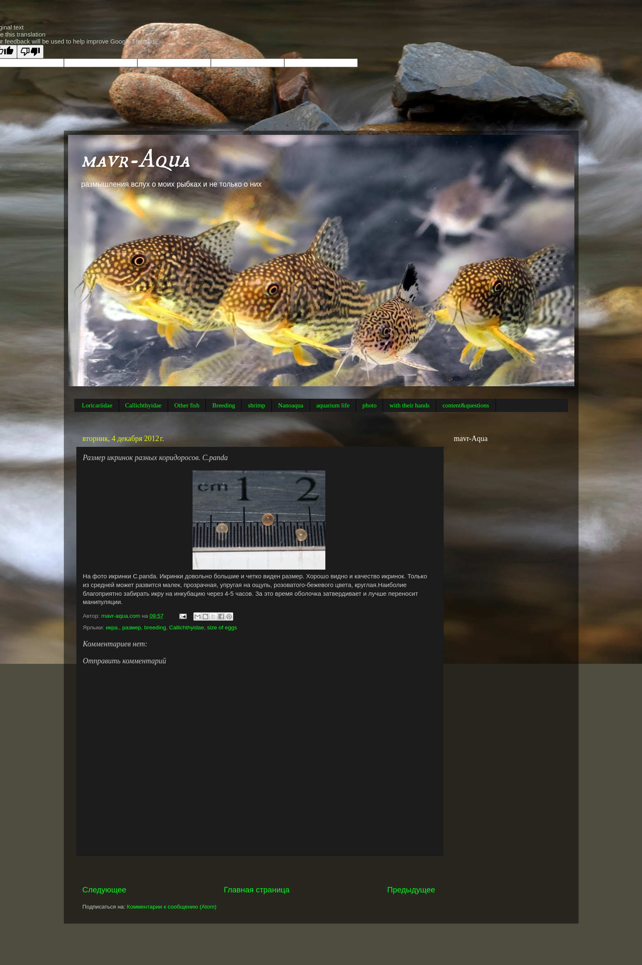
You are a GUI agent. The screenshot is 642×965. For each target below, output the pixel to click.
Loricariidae (97, 405)
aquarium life (332, 405)
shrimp (256, 405)
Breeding (223, 405)
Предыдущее (411, 889)
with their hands (409, 405)
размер (131, 627)
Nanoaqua (290, 405)
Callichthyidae (143, 405)
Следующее (105, 889)
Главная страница (257, 889)
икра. (112, 627)
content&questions (465, 405)
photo (369, 405)
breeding (155, 627)
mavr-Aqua (135, 159)
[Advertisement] (259, 870)
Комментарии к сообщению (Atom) (172, 907)
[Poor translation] (30, 51)
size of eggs (222, 627)
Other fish (186, 405)
